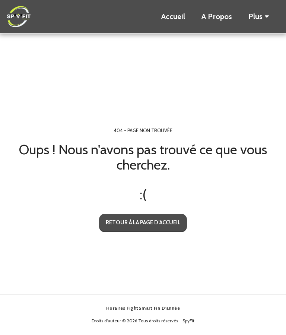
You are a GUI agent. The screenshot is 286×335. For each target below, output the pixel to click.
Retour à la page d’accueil (143, 222)
